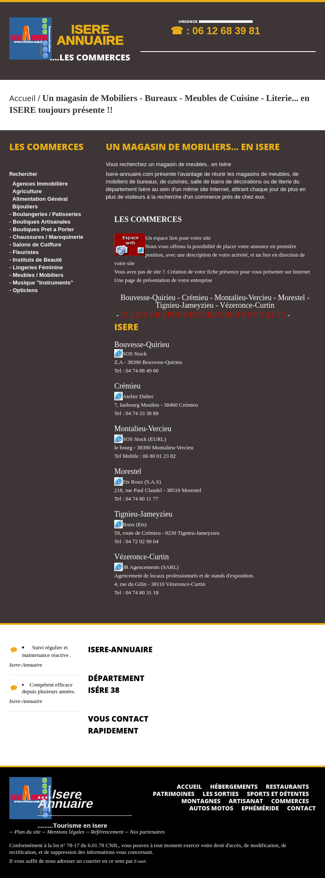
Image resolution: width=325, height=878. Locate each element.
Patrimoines (174, 794)
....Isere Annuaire (64, 798)
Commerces (290, 801)
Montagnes (200, 801)
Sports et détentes (278, 794)
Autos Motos (211, 808)
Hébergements (234, 786)
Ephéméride (260, 808)
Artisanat (246, 801)
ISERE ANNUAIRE (89, 34)
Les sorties (221, 794)
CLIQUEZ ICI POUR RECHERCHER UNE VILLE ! (203, 315)
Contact (301, 808)
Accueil (22, 98)
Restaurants (287, 786)
